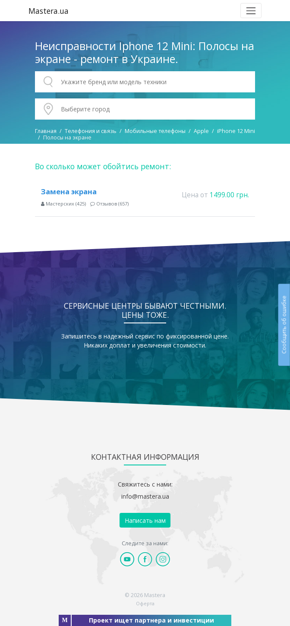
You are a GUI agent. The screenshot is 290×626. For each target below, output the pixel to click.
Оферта (145, 603)
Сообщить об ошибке (283, 325)
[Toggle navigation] (251, 10)
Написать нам (145, 520)
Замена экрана (69, 191)
